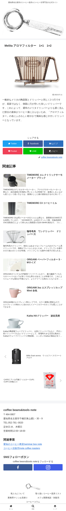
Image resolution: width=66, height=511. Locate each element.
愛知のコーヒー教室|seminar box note (22, 444)
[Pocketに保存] (12, 151)
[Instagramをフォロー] (48, 467)
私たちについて (18, 493)
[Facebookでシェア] (33, 143)
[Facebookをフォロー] (17, 467)
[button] (53, 151)
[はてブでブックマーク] (53, 143)
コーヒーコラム (33, 502)
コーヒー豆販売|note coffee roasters (21, 448)
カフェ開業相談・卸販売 (48, 498)
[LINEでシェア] (33, 151)
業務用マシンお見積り (18, 498)
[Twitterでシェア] (12, 143)
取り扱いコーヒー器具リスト (48, 493)
